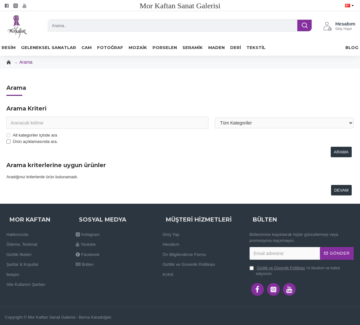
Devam (341, 190)
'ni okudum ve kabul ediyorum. (295, 270)
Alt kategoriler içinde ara (31, 135)
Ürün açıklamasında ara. (32, 141)
